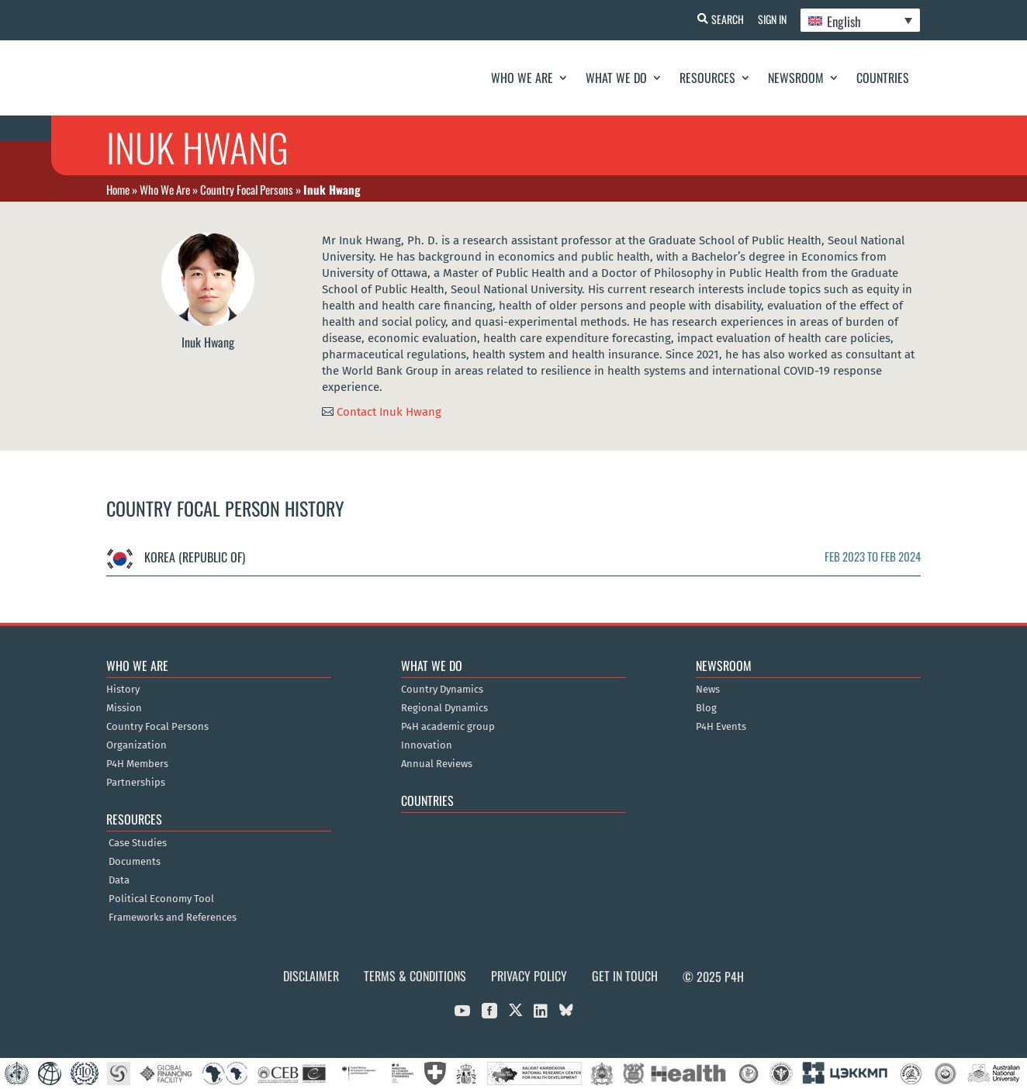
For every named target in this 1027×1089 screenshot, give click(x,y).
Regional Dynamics (444, 708)
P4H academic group (448, 726)
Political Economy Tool (161, 899)
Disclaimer (311, 975)
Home (118, 189)
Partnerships (135, 782)
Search (723, 19)
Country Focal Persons (246, 189)
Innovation (426, 745)
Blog (706, 708)
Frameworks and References (173, 917)
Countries (882, 77)
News (708, 689)
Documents (135, 861)
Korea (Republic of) (175, 557)
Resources (707, 77)
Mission (124, 708)
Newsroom (796, 77)
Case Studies (138, 843)
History (123, 689)
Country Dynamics (442, 689)
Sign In (770, 19)
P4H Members (137, 764)
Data (119, 880)
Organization (136, 745)
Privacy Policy (529, 975)
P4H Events (721, 726)
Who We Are (522, 77)
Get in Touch (625, 975)
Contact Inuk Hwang (389, 411)
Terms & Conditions (415, 975)
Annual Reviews (436, 764)
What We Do (616, 77)
